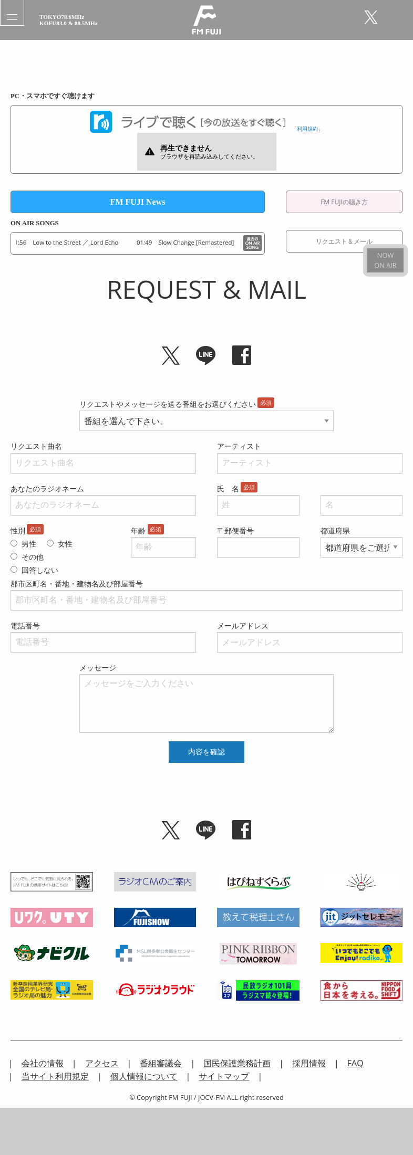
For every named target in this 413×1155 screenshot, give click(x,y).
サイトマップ (224, 1076)
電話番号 (25, 626)
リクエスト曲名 (36, 446)
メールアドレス (243, 626)
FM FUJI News (138, 201)
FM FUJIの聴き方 (344, 201)
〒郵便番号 (235, 531)
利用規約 (307, 128)
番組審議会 (161, 1063)
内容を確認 (206, 752)
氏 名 (228, 489)
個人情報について (144, 1076)
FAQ (355, 1063)
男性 (29, 544)
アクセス (102, 1063)
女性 (65, 544)
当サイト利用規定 (55, 1076)
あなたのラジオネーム (47, 489)
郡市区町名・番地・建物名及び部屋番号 (77, 584)
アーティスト (239, 446)
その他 (33, 557)
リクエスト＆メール (344, 241)
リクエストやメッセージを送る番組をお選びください (167, 404)
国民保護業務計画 (237, 1063)
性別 (18, 531)
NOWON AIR (385, 260)
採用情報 (309, 1063)
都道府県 (335, 531)
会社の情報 (43, 1063)
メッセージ (97, 668)
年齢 (138, 531)
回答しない (40, 570)
